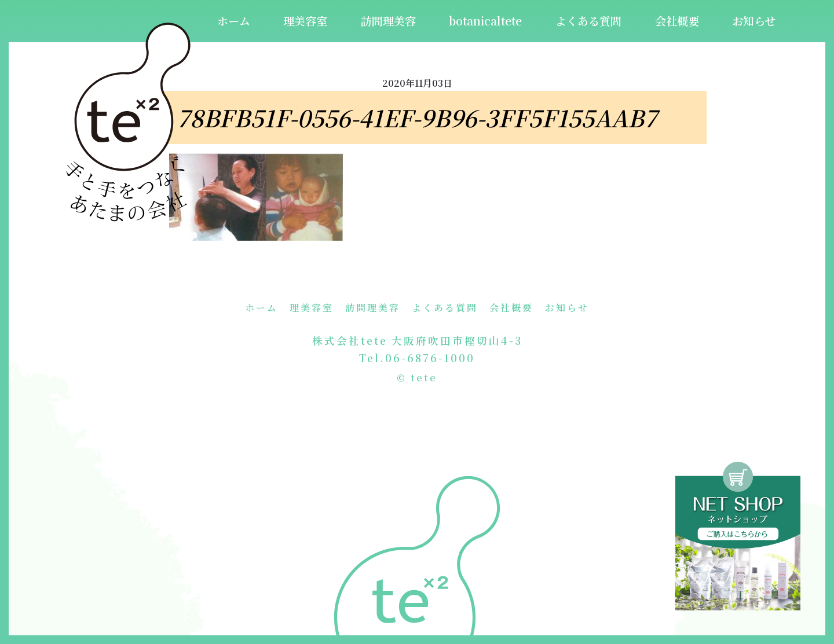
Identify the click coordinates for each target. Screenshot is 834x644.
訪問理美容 (388, 20)
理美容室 (305, 20)
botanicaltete (485, 20)
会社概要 (677, 20)
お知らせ (754, 20)
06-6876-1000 (430, 358)
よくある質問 (588, 20)
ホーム (233, 20)
